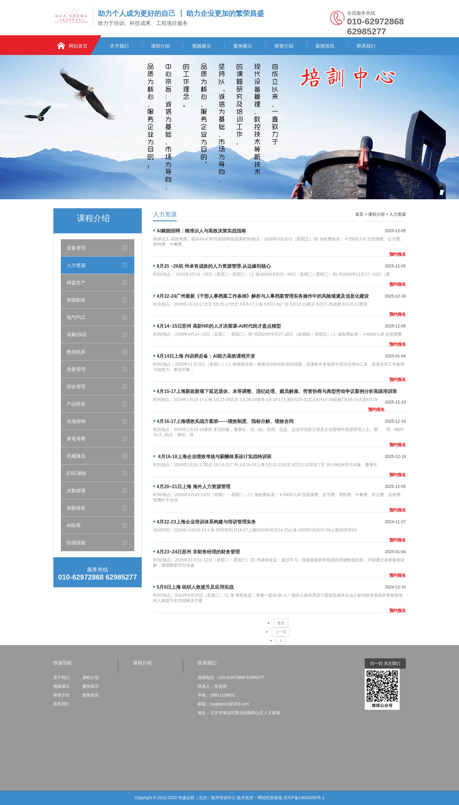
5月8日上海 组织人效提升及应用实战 (195, 587)
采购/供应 (77, 334)
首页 (359, 214)
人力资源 (76, 265)
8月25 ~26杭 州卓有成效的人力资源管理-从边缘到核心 (214, 266)
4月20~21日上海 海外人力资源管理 (193, 486)
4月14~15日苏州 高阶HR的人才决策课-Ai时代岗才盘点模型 (219, 326)
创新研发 (76, 508)
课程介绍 (160, 45)
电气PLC (76, 317)
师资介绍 (283, 45)
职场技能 (76, 542)
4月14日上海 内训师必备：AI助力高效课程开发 (206, 356)
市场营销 (76, 421)
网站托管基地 (269, 797)
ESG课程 (76, 473)
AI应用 (74, 525)
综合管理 (76, 386)
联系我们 (366, 45)
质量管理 (76, 369)
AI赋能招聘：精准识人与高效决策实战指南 (201, 230)
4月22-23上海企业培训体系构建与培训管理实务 (206, 521)
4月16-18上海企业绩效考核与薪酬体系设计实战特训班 (214, 456)
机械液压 (76, 455)
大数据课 (76, 490)
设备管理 (76, 247)
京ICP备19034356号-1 (303, 797)
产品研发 (76, 403)
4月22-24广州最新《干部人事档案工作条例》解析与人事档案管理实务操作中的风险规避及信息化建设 (263, 296)
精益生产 (76, 282)
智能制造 (76, 299)
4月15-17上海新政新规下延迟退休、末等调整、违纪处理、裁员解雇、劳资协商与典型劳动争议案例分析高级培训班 (277, 391)
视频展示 (201, 45)
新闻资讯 (325, 45)
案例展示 (242, 45)
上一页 (281, 632)
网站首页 (78, 45)
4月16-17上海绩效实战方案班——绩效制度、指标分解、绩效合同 (225, 421)
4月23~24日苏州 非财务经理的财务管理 (198, 551)
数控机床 (76, 351)
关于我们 (119, 45)
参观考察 (76, 438)
